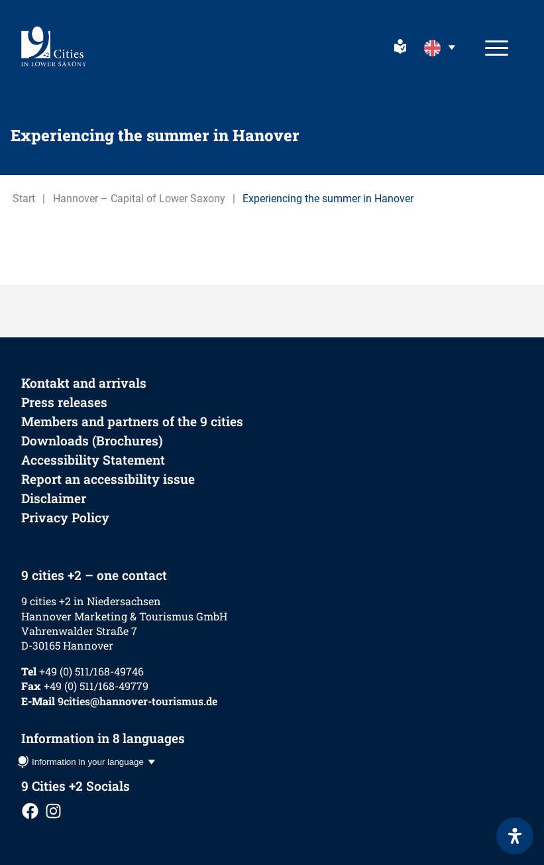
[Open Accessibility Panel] (514, 835)
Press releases (64, 402)
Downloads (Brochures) (92, 440)
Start (24, 198)
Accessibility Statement (93, 459)
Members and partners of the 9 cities (132, 421)
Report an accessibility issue (108, 479)
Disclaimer (53, 498)
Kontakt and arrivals (83, 383)
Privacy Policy (65, 517)
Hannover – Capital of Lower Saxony (139, 198)
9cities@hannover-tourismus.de (137, 701)
